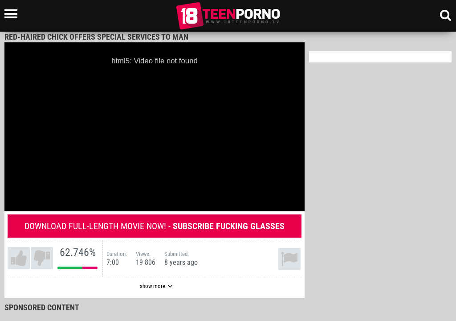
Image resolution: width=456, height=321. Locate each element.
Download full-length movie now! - (154, 226)
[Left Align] (13, 13)
